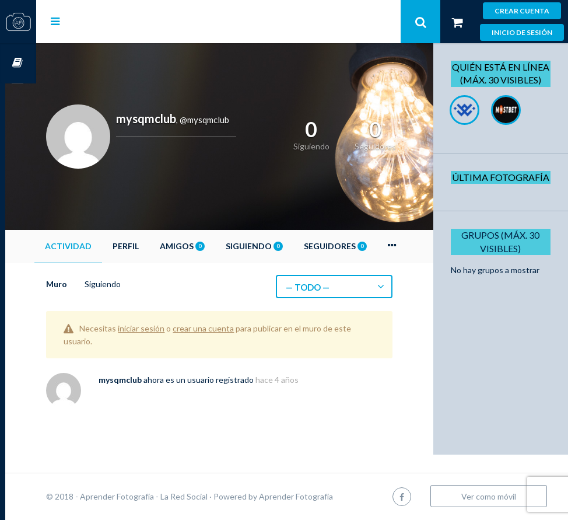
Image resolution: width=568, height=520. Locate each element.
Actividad (99, 246)
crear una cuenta (234, 328)
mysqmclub (151, 380)
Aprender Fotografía (327, 496)
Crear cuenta (522, 10)
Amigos (213, 246)
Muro (87, 284)
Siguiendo (285, 246)
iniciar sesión (172, 328)
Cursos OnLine (18, 63)
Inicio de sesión (522, 32)
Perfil (156, 246)
